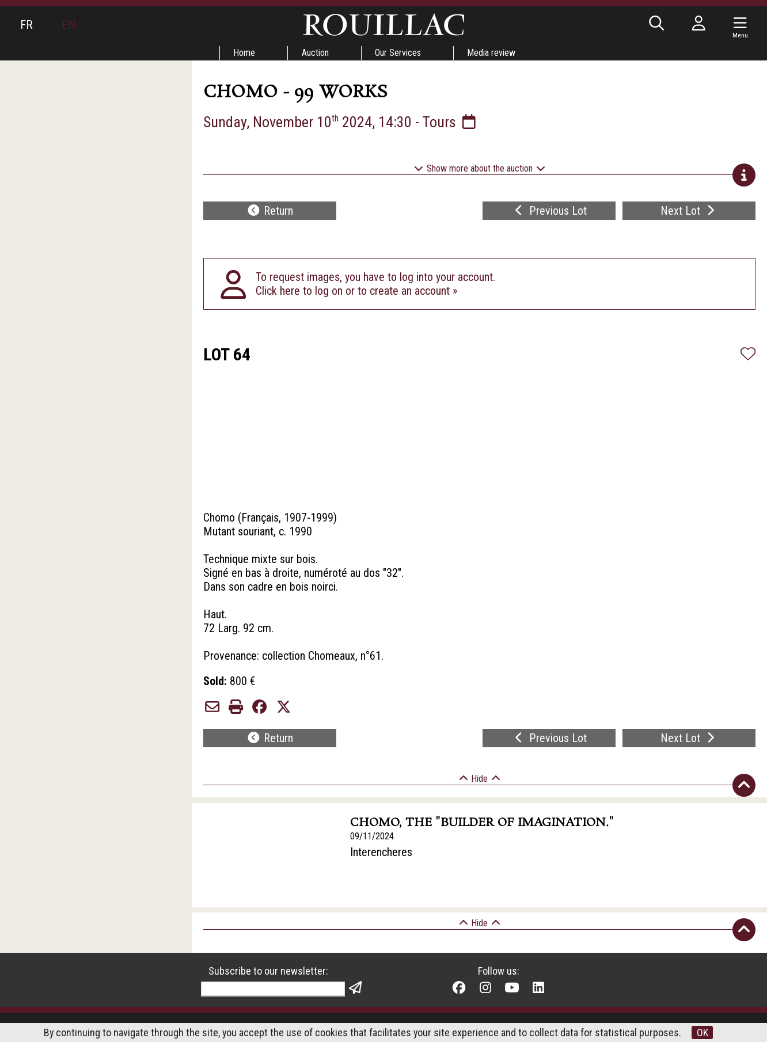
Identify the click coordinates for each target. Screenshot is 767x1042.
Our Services (398, 52)
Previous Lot (549, 211)
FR (26, 25)
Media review (492, 52)
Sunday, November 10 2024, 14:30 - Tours (341, 122)
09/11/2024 (372, 836)
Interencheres (381, 852)
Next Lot (688, 211)
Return (269, 211)
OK (703, 1032)
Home (244, 52)
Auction (315, 52)
